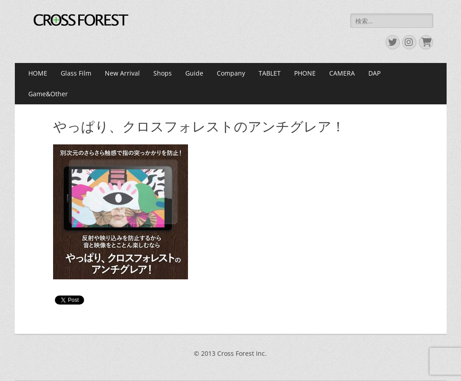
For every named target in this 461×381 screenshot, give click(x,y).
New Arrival (122, 73)
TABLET (270, 73)
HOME (37, 73)
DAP (374, 73)
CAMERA (342, 73)
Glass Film (76, 73)
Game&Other (48, 94)
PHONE (305, 73)
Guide (194, 73)
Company (231, 73)
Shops (162, 73)
